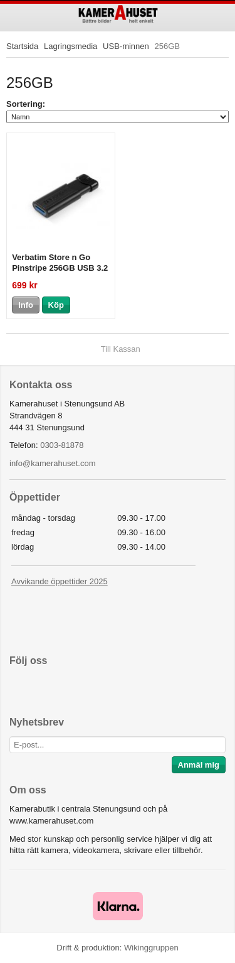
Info (25, 305)
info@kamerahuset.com (52, 463)
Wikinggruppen (151, 947)
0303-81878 (61, 445)
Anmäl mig (198, 765)
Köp (56, 305)
